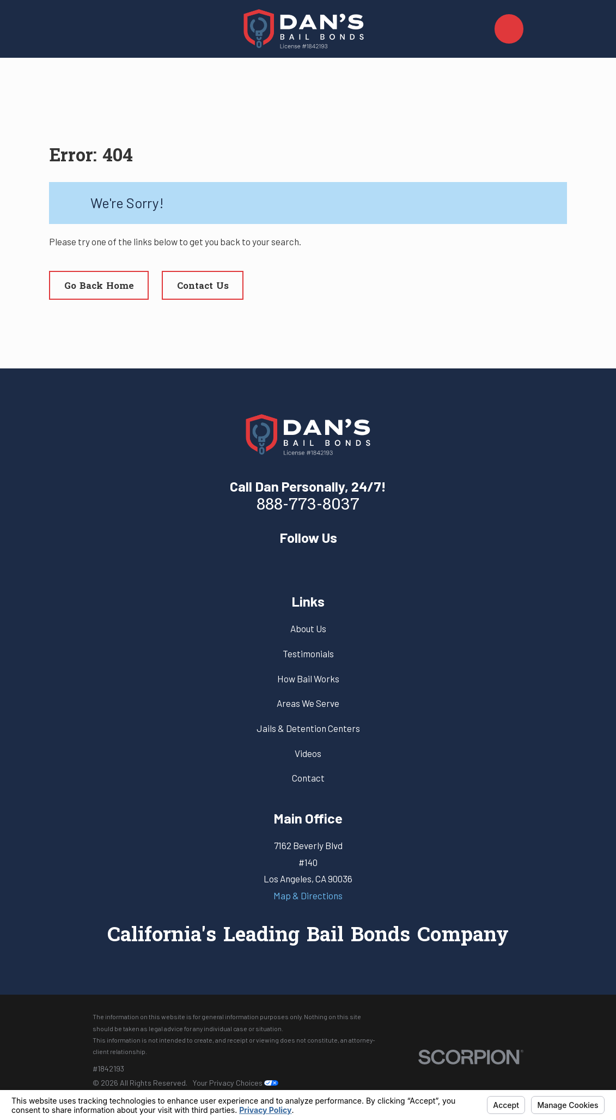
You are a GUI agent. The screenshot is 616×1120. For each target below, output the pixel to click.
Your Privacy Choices (235, 1082)
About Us (308, 628)
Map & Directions (308, 895)
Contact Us (203, 286)
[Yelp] (308, 563)
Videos (308, 753)
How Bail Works (308, 678)
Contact (308, 777)
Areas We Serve (308, 703)
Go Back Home (99, 286)
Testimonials (308, 653)
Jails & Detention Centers (308, 728)
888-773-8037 (308, 505)
